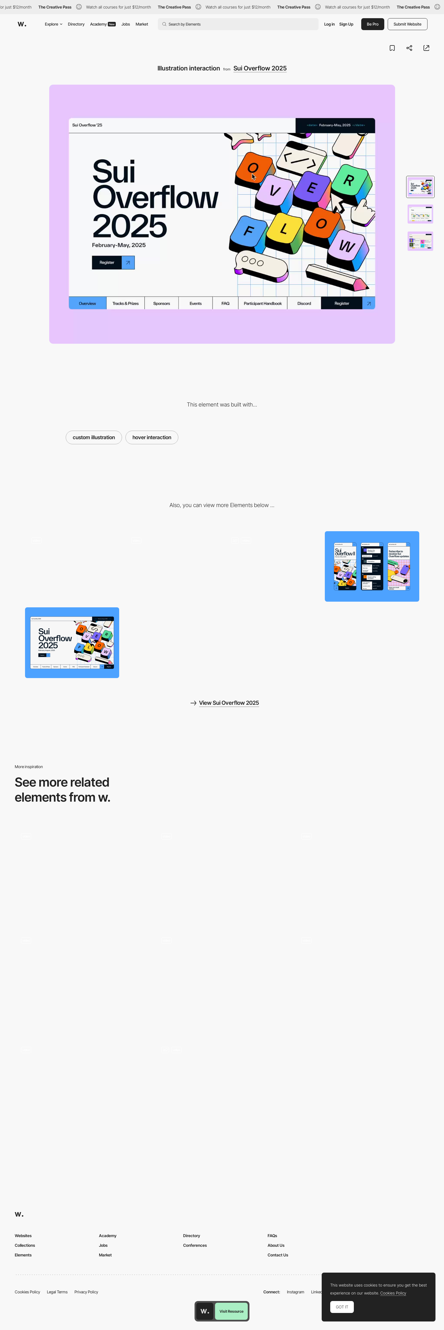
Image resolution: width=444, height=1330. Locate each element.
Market (142, 24)
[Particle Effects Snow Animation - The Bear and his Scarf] (362, 875)
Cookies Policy (27, 1291)
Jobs (125, 24)
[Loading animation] (72, 566)
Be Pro (373, 24)
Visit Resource (231, 1311)
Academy (103, 24)
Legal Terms (57, 1291)
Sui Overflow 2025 (260, 68)
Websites (23, 1235)
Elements (23, 1254)
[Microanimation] (172, 566)
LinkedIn (318, 1291)
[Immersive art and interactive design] (222, 981)
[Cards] (82, 981)
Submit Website (408, 24)
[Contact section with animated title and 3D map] (362, 981)
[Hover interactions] (272, 566)
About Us (276, 1245)
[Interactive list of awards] (82, 1090)
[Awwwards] (22, 24)
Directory (76, 24)
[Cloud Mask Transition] (82, 875)
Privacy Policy (86, 1291)
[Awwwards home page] (204, 1311)
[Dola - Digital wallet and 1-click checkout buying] (222, 875)
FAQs (272, 1235)
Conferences (195, 1245)
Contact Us (278, 1254)
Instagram (295, 1291)
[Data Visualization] (222, 1090)
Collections (25, 1245)
